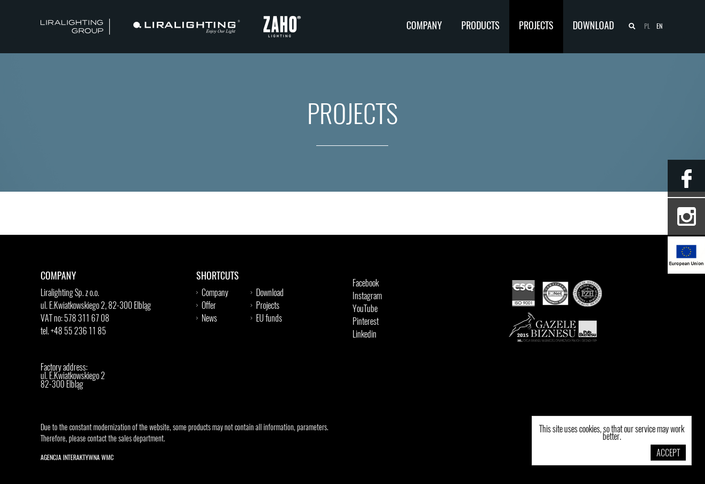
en (659, 26)
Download (593, 26)
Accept (668, 453)
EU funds (269, 319)
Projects (536, 26)
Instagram (367, 296)
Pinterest (365, 322)
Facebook (365, 284)
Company (424, 26)
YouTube (365, 309)
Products (480, 26)
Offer (209, 306)
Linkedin (364, 335)
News (209, 319)
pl (647, 26)
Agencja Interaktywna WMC (77, 458)
